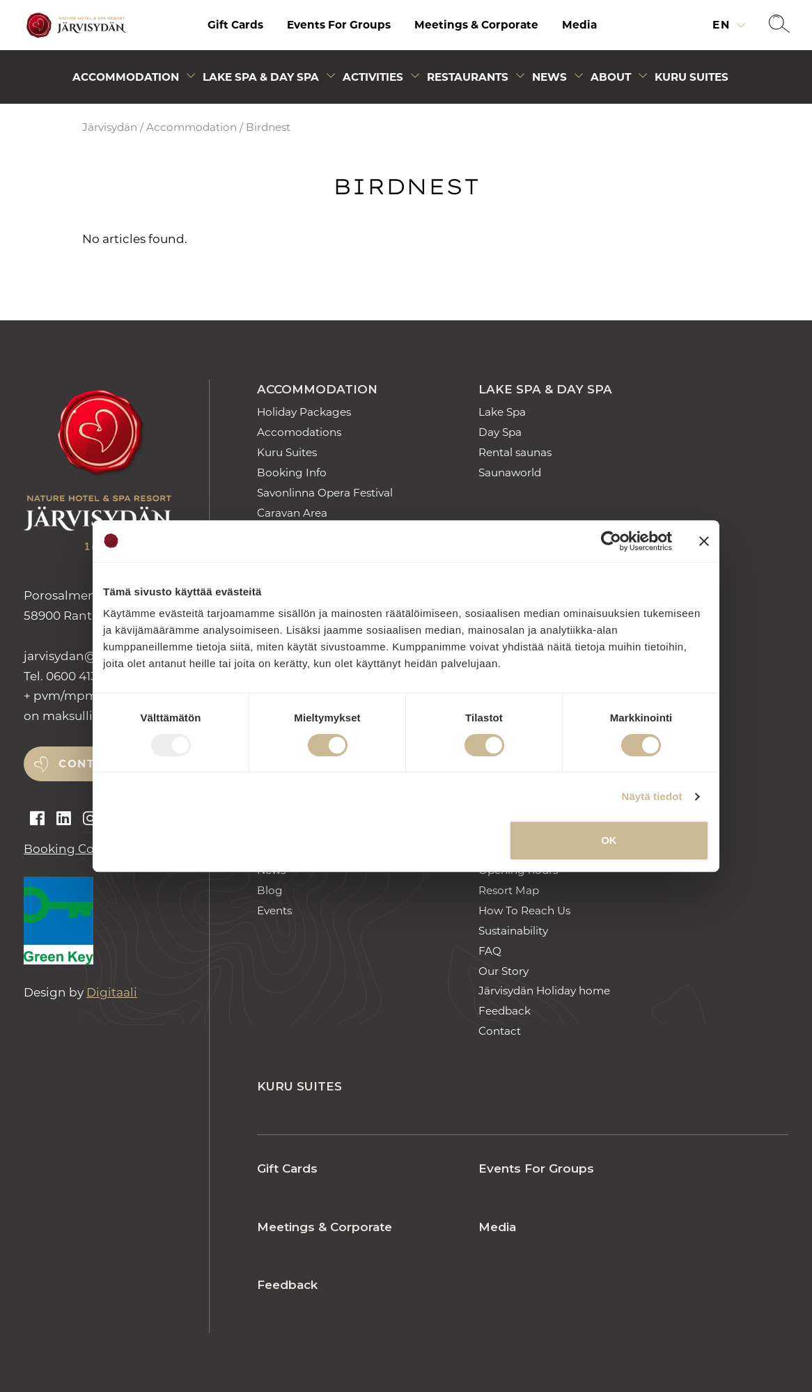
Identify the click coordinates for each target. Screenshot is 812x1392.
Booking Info (292, 472)
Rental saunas (515, 452)
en (723, 24)
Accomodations (299, 432)
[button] (779, 25)
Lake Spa (502, 412)
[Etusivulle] (74, 25)
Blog (270, 890)
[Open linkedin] (63, 819)
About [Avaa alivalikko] (611, 77)
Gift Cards (235, 24)
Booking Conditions (84, 849)
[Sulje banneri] (704, 541)
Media (579, 24)
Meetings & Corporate (476, 24)
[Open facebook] (37, 819)
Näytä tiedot (652, 796)
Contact (499, 1031)
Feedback (504, 1010)
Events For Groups (339, 24)
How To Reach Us (524, 910)
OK (609, 840)
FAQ (489, 950)
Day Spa (500, 432)
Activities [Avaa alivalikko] (373, 77)
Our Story (503, 971)
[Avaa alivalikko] (191, 78)
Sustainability (513, 930)
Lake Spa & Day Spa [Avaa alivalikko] (261, 77)
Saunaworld (509, 472)
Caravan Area (292, 512)
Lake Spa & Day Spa (545, 389)
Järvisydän (109, 127)
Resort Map (508, 890)
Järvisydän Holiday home (544, 990)
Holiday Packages (304, 412)
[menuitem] (235, 25)
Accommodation (191, 127)
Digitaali (111, 992)
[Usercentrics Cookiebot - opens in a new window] (611, 541)
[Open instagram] (90, 819)
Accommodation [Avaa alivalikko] (125, 77)
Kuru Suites (691, 77)
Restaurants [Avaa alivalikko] (467, 77)
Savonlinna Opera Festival (325, 492)
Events (274, 910)
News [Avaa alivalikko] (549, 77)
